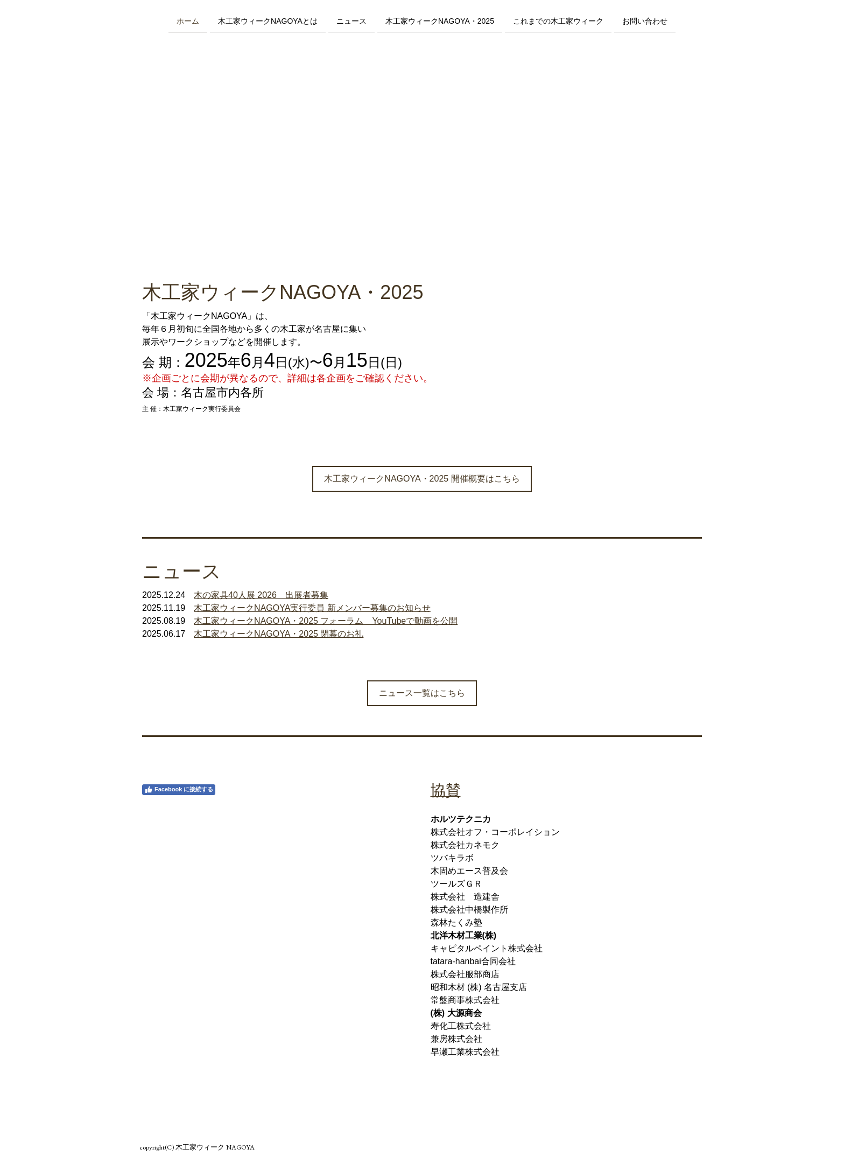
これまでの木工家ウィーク (558, 20)
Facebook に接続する (178, 789)
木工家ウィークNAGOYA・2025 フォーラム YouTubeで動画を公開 (326, 620)
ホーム (188, 20)
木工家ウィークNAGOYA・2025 (439, 20)
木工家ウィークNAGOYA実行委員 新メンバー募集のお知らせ (312, 607)
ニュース (351, 20)
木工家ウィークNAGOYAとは (268, 20)
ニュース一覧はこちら (422, 693)
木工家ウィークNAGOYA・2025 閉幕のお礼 (278, 633)
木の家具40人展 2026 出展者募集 (261, 595)
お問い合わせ (644, 20)
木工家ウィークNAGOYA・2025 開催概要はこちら (421, 478)
